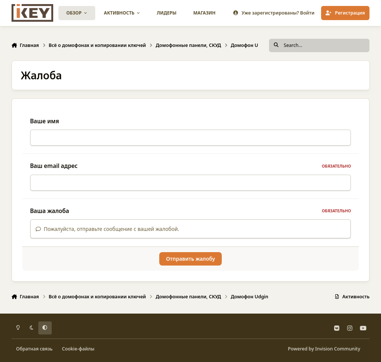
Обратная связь (34, 349)
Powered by (324, 349)
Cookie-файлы (78, 349)
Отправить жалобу (190, 263)
